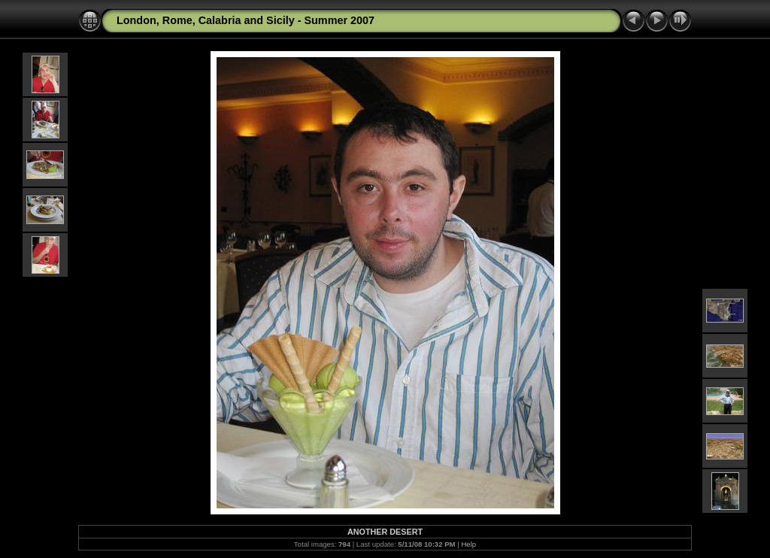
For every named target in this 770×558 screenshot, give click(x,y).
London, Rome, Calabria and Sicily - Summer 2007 (245, 20)
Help (468, 544)
